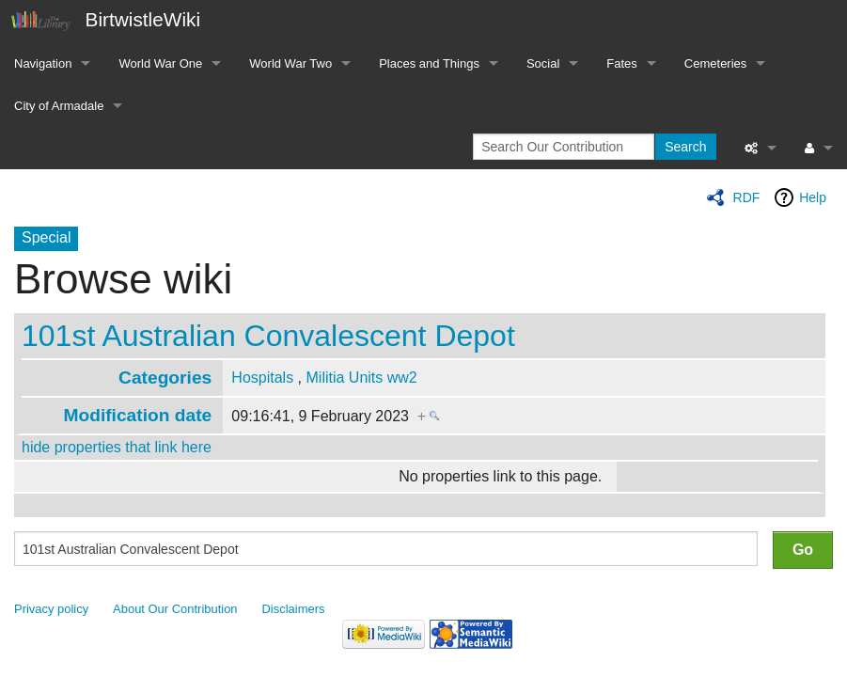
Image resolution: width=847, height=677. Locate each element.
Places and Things (429, 63)
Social (542, 63)
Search (685, 146)
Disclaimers (293, 609)
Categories (165, 377)
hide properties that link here (117, 447)
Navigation (42, 63)
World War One (160, 63)
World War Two (290, 63)
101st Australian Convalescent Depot (268, 336)
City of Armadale (58, 106)
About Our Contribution (175, 609)
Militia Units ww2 (361, 378)
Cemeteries (715, 63)
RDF (747, 197)
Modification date (137, 415)
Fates (621, 63)
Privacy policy (51, 609)
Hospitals (262, 378)
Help (812, 197)
